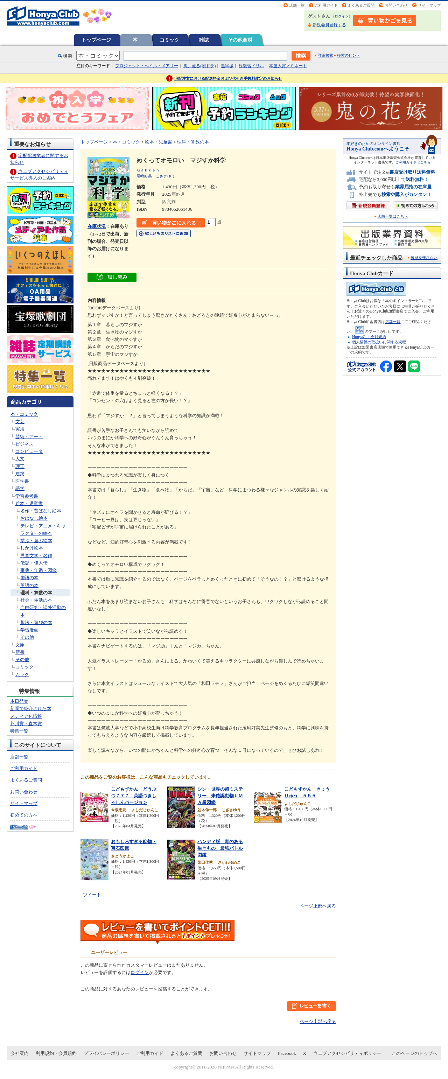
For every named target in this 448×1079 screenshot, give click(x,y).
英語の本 (29, 585)
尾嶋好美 (144, 176)
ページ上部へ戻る (318, 906)
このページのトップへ (414, 1053)
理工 (19, 466)
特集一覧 (19, 731)
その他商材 (240, 40)
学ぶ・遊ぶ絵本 (36, 540)
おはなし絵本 (34, 518)
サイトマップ (429, 5)
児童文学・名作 (36, 555)
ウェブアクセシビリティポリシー (347, 1053)
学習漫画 (29, 629)
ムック (22, 674)
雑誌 (204, 40)
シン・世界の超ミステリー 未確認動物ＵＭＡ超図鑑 (220, 795)
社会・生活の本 (36, 600)
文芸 (19, 421)
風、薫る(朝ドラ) (199, 65)
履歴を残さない (424, 257)
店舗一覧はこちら (392, 216)
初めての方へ (23, 815)
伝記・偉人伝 (34, 563)
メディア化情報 (26, 716)
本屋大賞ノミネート (288, 65)
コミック (169, 40)
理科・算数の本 (36, 592)
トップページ (96, 40)
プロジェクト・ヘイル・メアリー (146, 65)
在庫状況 (97, 226)
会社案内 (19, 1053)
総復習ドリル (251, 65)
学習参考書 (26, 496)
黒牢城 (227, 65)
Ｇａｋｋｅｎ (148, 170)
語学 (19, 488)
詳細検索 (325, 55)
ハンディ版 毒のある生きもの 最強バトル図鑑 (220, 848)
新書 (19, 652)
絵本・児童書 (29, 503)
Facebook (287, 1053)
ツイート (92, 894)
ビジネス (24, 444)
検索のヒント (348, 55)
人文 (19, 458)
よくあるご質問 (361, 5)
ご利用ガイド (326, 5)
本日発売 (19, 701)
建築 (19, 473)
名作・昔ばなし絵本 (40, 510)
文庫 (19, 644)
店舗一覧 (296, 5)
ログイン (342, 16)
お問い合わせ (396, 5)
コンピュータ (29, 451)
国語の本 (29, 577)
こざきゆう (165, 176)
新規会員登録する (329, 24)
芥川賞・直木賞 (26, 723)
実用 (19, 429)
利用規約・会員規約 (56, 1053)
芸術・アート (29, 436)
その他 (27, 637)
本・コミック (24, 414)
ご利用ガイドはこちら (413, 162)
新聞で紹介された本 (30, 708)
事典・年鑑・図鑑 (38, 570)
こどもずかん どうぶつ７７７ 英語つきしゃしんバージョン (133, 795)
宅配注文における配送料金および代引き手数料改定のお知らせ (228, 78)
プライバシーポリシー (106, 1053)
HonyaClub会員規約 (369, 337)
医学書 (22, 481)
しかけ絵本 (31, 548)
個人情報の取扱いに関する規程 (379, 342)
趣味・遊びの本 (36, 622)
